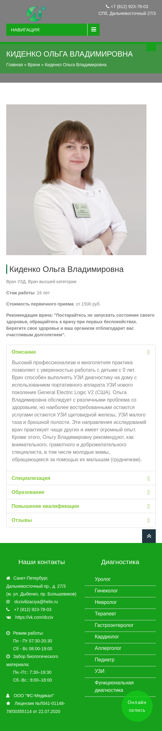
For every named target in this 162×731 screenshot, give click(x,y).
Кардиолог (107, 636)
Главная (14, 64)
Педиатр (104, 659)
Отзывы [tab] (82, 520)
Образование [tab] (82, 492)
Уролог (103, 579)
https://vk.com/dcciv (34, 617)
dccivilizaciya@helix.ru (36, 601)
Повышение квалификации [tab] (82, 506)
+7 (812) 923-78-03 (128, 6)
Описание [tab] (82, 352)
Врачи (34, 64)
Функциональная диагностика (114, 686)
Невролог (106, 602)
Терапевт (105, 613)
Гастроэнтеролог (114, 625)
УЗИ (99, 671)
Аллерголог (108, 648)
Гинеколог (106, 590)
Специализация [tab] (82, 478)
